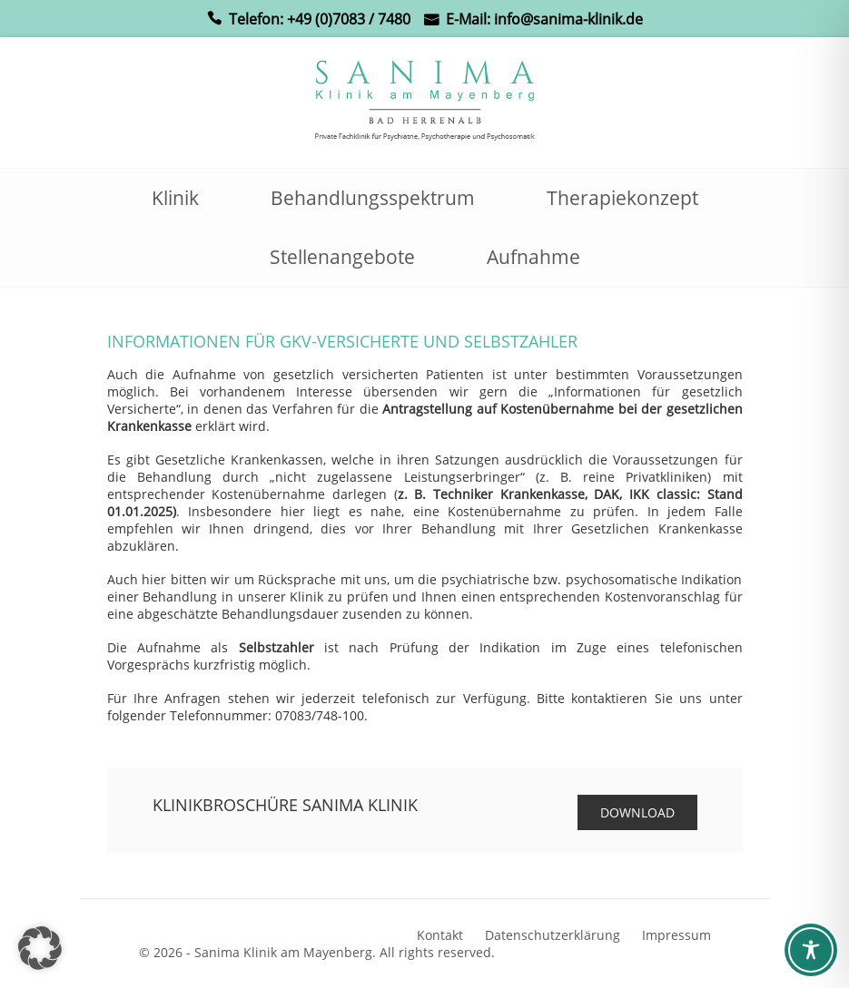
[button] (40, 948)
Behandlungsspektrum (373, 197)
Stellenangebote (342, 256)
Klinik (175, 197)
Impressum (676, 935)
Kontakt (440, 935)
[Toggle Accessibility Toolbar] (810, 949)
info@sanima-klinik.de (568, 19)
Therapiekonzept (622, 197)
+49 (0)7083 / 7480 (348, 19)
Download (637, 812)
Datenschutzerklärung (552, 935)
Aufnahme (533, 256)
